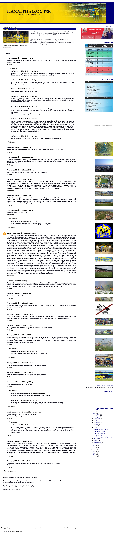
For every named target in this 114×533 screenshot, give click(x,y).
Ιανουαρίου (97, 444)
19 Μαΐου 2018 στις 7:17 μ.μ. (28, 221)
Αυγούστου (97, 422)
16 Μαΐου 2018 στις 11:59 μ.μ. (28, 71)
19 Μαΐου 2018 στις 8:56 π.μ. (23, 303)
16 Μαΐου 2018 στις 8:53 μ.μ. (23, 147)
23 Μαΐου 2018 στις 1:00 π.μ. (28, 119)
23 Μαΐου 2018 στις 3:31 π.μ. (28, 351)
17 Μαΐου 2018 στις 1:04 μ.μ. (23, 195)
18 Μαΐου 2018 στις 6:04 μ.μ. (23, 293)
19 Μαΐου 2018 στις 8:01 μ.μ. (23, 314)
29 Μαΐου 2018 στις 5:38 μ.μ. (28, 136)
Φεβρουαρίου (97, 442)
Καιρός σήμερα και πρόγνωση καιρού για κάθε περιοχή (103, 125)
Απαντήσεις (13, 68)
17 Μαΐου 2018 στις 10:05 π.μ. (24, 170)
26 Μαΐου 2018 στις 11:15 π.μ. (24, 441)
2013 (94, 453)
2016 (94, 447)
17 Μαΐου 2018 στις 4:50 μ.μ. (25, 89)
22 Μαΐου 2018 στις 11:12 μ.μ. (35, 393)
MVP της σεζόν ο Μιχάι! (100, 433)
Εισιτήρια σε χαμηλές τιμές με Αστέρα (103, 437)
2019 (94, 411)
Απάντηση (10, 64)
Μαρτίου (96, 440)
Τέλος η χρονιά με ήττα (99, 435)
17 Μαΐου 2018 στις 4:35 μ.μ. (23, 210)
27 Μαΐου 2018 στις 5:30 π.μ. (23, 461)
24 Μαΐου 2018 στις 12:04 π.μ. (31, 412)
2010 (94, 456)
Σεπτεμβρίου (97, 420)
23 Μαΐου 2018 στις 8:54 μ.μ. (28, 400)
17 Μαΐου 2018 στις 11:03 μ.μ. (17, 281)
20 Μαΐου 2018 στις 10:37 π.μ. (24, 335)
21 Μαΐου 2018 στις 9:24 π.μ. (23, 363)
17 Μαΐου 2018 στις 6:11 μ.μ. (28, 96)
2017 (94, 446)
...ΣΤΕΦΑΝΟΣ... (12, 233)
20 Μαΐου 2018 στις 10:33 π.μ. (24, 325)
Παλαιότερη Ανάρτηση (70, 528)
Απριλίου (96, 438)
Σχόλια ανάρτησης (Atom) (17, 531)
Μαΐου (96, 427)
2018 (94, 413)
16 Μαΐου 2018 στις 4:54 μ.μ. (23, 58)
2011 (93, 455)
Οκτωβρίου (97, 418)
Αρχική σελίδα (37, 528)
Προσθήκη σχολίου (10, 471)
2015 (94, 449)
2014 (94, 451)
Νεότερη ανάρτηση (6, 528)
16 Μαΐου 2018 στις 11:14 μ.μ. (23, 157)
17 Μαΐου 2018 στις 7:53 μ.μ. (26, 233)
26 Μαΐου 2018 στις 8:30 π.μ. (28, 425)
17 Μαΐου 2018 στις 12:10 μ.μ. (28, 80)
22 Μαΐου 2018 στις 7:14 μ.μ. (24, 382)
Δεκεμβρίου (97, 415)
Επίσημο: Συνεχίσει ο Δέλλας (101, 429)
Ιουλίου (96, 424)
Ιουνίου (96, 426)
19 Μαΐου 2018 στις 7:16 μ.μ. (28, 106)
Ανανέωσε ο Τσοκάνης (99, 431)
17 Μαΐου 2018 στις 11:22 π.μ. (24, 179)
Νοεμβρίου (97, 417)
